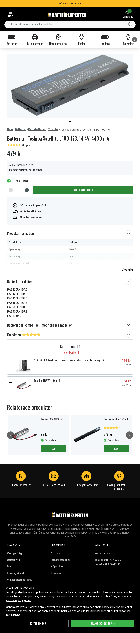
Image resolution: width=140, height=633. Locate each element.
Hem (10, 129)
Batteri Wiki (13, 559)
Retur (10, 566)
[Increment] (26, 190)
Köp (53, 448)
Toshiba (53, 129)
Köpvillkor (57, 566)
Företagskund (15, 573)
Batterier (20, 129)
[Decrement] (10, 190)
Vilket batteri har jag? (19, 579)
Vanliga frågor (16, 553)
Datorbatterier (37, 129)
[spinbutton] (18, 190)
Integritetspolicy (60, 559)
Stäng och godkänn (102, 623)
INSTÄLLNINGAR (37, 623)
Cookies (56, 573)
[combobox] (70, 24)
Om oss (55, 553)
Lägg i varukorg (83, 190)
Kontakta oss (102, 553)
